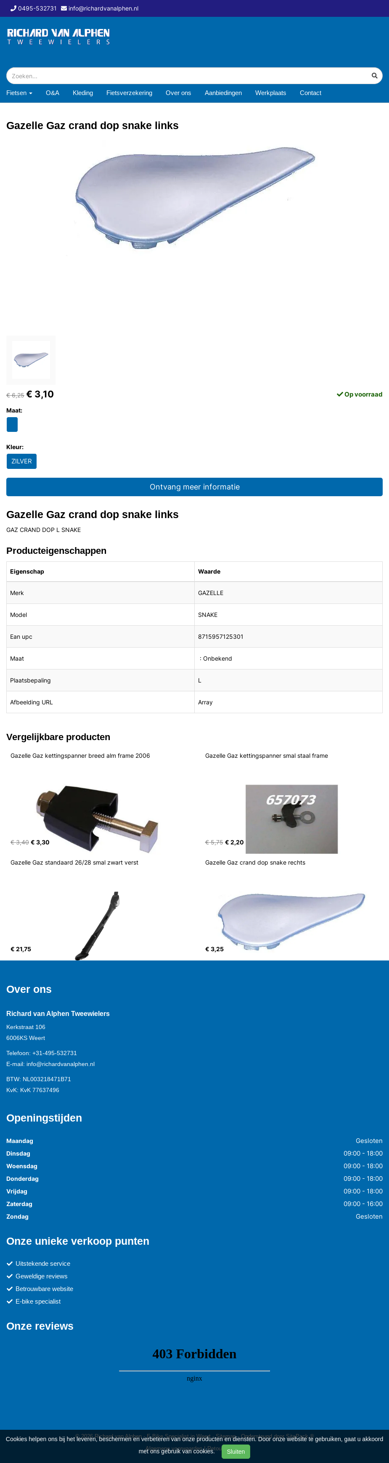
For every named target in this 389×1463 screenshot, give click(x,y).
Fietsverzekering (129, 92)
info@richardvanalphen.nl (60, 1064)
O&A (52, 92)
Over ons (178, 92)
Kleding (83, 92)
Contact (310, 92)
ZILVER (21, 461)
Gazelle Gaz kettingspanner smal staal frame (266, 755)
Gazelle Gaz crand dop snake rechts (255, 862)
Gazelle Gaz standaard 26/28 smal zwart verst (74, 862)
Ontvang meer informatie (195, 486)
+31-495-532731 (54, 1053)
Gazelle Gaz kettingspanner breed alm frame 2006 (80, 755)
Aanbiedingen (223, 92)
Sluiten (236, 1451)
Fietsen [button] (19, 92)
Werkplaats (270, 92)
